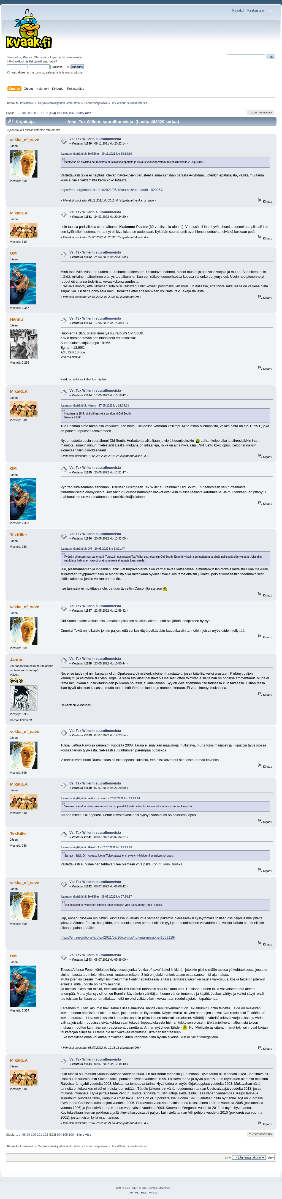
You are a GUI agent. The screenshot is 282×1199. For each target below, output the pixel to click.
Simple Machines (159, 1187)
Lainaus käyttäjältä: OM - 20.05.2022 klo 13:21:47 (93, 548)
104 (59, 113)
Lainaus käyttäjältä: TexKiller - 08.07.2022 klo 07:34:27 (96, 896)
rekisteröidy (74, 57)
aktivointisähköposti (28, 61)
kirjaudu (55, 57)
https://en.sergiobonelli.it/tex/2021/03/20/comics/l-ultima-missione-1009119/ (118, 937)
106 (71, 113)
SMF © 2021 (140, 1187)
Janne (16, 659)
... (20, 113)
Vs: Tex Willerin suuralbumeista (95, 139)
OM (13, 253)
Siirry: (228, 1157)
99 (28, 113)
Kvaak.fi (238, 10)
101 (39, 113)
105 (65, 113)
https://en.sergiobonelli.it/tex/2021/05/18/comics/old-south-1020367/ (112, 190)
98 (24, 113)
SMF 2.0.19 (123, 1187)
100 (33, 113)
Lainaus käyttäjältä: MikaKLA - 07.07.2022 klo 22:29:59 (96, 847)
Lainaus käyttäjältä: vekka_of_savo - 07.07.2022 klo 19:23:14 (100, 798)
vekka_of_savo (24, 139)
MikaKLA (19, 213)
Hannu (16, 319)
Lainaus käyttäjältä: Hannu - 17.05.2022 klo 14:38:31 (95, 405)
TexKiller (18, 534)
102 (45, 113)
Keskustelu (255, 10)
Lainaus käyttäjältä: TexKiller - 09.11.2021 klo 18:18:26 (96, 153)
